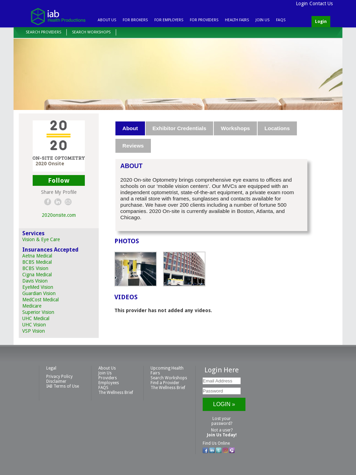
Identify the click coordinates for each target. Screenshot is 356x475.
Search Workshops (91, 32)
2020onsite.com (59, 215)
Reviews (133, 146)
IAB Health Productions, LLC (58, 16)
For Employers (168, 20)
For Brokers (135, 20)
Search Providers (43, 32)
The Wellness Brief (115, 392)
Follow (59, 180)
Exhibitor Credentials (180, 128)
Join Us (262, 20)
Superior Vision (38, 312)
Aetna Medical (37, 256)
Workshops (235, 128)
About (130, 128)
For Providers (204, 20)
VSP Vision (33, 331)
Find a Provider (165, 382)
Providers (107, 377)
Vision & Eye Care (41, 239)
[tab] (130, 128)
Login (302, 3)
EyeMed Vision (37, 287)
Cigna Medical (37, 274)
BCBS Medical (37, 262)
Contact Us (321, 3)
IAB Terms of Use (62, 386)
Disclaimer (56, 381)
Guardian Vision (39, 293)
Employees (108, 382)
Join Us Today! (222, 435)
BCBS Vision (35, 268)
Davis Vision (35, 281)
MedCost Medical (40, 299)
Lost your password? (221, 421)
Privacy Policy (59, 376)
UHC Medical (35, 318)
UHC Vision (34, 324)
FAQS (280, 20)
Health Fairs (237, 20)
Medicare (31, 306)
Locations (277, 128)
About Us (107, 20)
